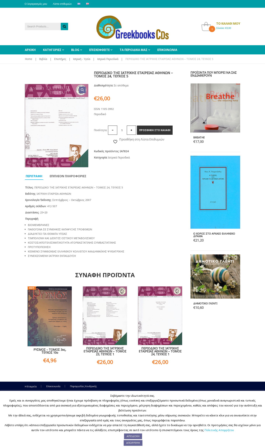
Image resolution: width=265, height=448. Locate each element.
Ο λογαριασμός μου (36, 3)
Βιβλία (43, 59)
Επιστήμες (60, 59)
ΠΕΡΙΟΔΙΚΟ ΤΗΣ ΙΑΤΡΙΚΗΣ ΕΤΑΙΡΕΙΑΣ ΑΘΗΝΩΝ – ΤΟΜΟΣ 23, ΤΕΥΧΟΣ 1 (105, 351)
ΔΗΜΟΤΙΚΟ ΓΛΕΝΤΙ (205, 303)
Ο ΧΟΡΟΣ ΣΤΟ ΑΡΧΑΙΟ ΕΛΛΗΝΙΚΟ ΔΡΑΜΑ (214, 235)
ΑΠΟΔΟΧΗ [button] (133, 436)
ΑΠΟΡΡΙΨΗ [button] (133, 443)
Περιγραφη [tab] (34, 176)
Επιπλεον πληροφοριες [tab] (68, 176)
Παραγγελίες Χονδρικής (83, 386)
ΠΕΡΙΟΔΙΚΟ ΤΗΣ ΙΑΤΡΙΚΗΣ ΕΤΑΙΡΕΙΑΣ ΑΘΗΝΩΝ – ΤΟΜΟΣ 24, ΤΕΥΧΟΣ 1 (160, 351)
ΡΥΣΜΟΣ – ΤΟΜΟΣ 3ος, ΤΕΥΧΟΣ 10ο (49, 351)
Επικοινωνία (53, 386)
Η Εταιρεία (31, 386)
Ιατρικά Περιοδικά (107, 59)
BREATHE (199, 137)
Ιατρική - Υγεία (81, 59)
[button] (82, 90)
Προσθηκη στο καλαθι (154, 130)
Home (28, 59)
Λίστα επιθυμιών (63, 3)
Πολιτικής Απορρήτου (219, 430)
